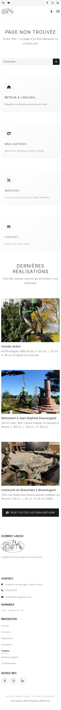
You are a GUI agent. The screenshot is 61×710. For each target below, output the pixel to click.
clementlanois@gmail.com (18, 597)
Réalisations (7, 638)
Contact (5, 651)
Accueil (5, 626)
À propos (5, 632)
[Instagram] (13, 681)
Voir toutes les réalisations (30, 512)
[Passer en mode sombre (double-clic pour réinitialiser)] (51, 11)
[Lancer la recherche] (56, 62)
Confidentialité (8, 663)
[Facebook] (5, 681)
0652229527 (11, 590)
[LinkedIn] (22, 681)
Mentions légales (9, 657)
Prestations (6, 644)
